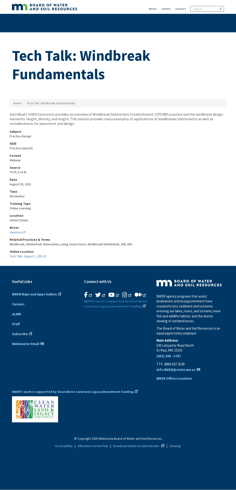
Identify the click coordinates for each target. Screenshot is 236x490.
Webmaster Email (28, 343)
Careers (166, 8)
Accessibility (64, 446)
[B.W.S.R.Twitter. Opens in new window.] (100, 295)
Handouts (18, 232)
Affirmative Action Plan (92, 446)
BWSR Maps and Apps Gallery (37, 293)
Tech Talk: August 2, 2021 (28, 256)
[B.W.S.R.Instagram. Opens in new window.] (127, 295)
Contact (180, 8)
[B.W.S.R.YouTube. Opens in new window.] (114, 295)
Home (17, 103)
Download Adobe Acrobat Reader (139, 446)
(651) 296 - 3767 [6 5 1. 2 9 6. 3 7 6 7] (168, 356)
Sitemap (175, 446)
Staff (16, 324)
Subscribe (22, 333)
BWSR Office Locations (174, 378)
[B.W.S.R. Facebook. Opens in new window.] (88, 295)
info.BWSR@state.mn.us (178, 369)
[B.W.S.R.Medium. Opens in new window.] (141, 295)
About (153, 8)
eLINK (16, 314)
